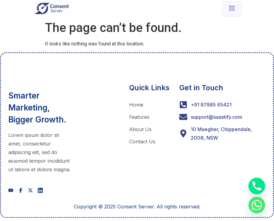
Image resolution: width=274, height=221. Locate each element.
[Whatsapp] (256, 205)
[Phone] (256, 186)
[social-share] (10, 190)
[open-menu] (232, 9)
